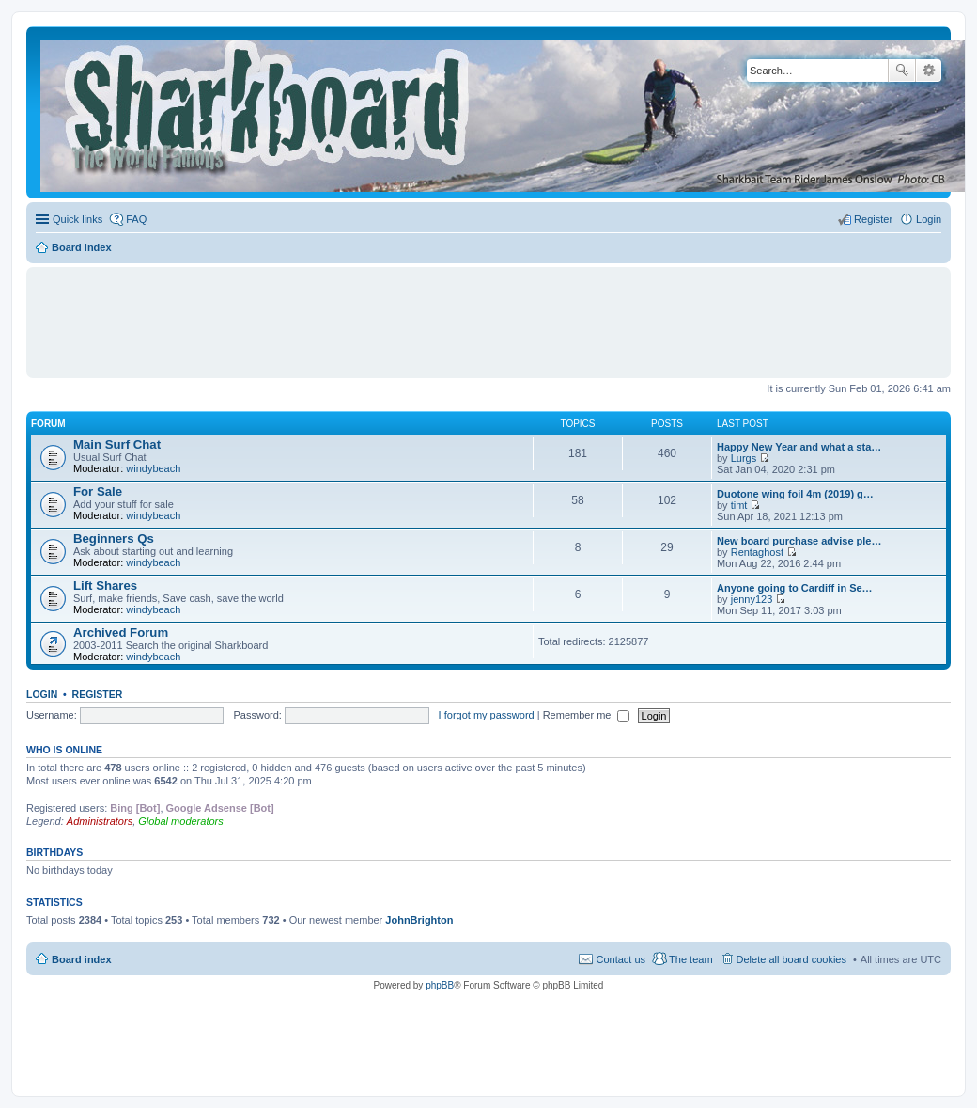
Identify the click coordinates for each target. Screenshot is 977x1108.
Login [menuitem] (928, 219)
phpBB (440, 985)
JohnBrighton (419, 920)
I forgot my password (487, 714)
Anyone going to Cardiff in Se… (795, 588)
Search (902, 70)
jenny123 (752, 599)
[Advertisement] (488, 314)
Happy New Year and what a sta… (799, 446)
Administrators (99, 821)
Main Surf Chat (117, 444)
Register (97, 694)
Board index (82, 959)
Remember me (586, 714)
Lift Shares (105, 585)
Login (41, 694)
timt (739, 505)
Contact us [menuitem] (620, 959)
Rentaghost (757, 552)
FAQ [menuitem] (136, 219)
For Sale (97, 491)
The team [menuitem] (690, 959)
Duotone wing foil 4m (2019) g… (795, 493)
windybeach (153, 468)
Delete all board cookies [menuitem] (791, 959)
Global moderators (181, 821)
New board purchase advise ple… (799, 540)
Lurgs (744, 458)
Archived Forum (120, 632)
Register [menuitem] (873, 219)
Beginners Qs (113, 538)
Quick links (77, 219)
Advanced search (928, 70)
